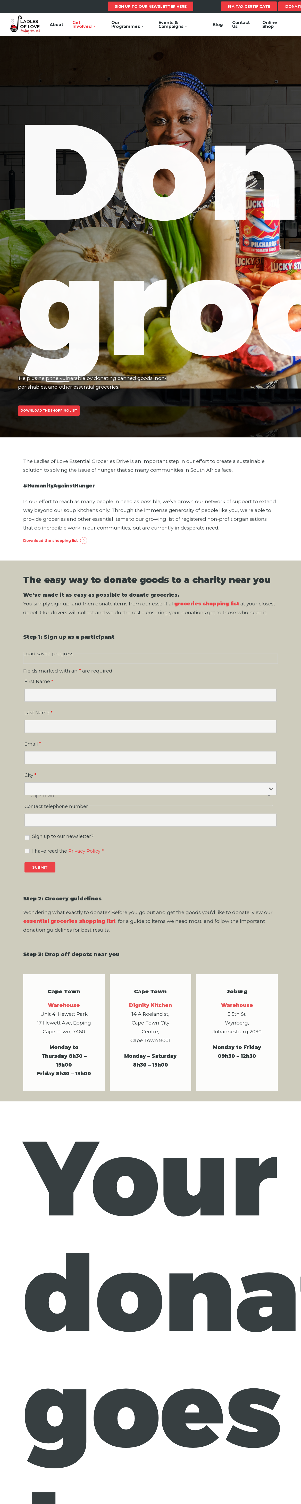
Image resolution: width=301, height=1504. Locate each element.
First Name (38, 695)
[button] (49, 419)
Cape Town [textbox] (42, 809)
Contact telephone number (56, 820)
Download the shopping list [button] (50, 554)
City (30, 788)
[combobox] (150, 809)
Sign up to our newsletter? (63, 850)
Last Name (38, 726)
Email (32, 757)
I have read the (68, 864)
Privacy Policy (84, 864)
